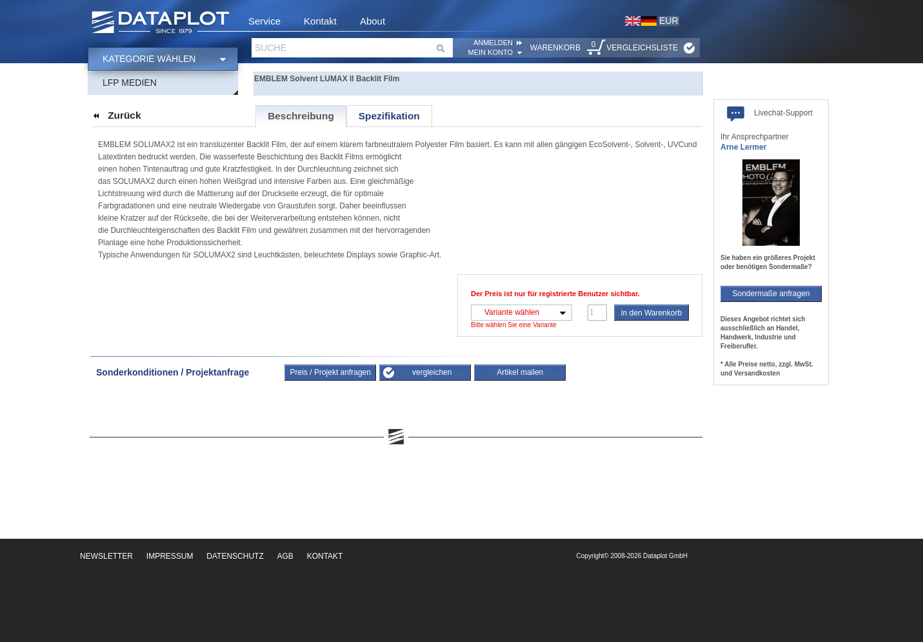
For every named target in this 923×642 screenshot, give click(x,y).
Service (264, 21)
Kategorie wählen (149, 59)
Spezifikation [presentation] (389, 115)
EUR (669, 20)
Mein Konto (490, 52)
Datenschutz (234, 556)
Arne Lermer (743, 147)
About (372, 21)
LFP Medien (130, 82)
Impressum (170, 556)
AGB (285, 556)
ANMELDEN (493, 42)
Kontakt (320, 21)
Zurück (124, 115)
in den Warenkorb (651, 312)
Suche (270, 47)
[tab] (300, 116)
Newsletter (106, 556)
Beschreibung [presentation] (301, 115)
